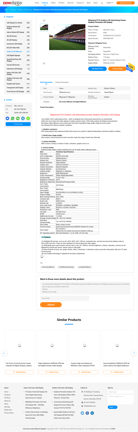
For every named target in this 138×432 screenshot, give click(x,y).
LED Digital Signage (18, 55)
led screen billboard (48, 267)
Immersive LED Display (18, 44)
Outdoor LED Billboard (18, 51)
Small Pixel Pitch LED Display (18, 60)
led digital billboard (84, 267)
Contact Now (18, 124)
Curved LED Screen (18, 65)
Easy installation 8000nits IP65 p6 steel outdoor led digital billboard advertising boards (116, 365)
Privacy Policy (9, 413)
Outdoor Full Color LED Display (18, 79)
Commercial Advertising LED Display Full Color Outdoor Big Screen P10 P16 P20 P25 (64, 405)
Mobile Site (8, 410)
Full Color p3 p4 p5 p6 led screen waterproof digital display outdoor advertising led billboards (19, 365)
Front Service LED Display (18, 91)
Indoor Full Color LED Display (18, 73)
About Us (7, 401)
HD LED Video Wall (18, 48)
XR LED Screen (18, 36)
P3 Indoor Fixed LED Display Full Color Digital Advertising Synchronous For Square (36, 395)
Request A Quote (125, 3)
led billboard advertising (66, 267)
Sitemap (7, 407)
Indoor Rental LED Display (18, 32)
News (6, 404)
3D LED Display (18, 40)
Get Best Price (97, 69)
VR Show (7, 398)
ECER (113, 429)
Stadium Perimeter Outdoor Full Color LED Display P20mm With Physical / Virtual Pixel (64, 395)
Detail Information (46, 82)
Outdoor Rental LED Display (18, 27)
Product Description (62, 82)
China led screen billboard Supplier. (35, 429)
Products (7, 395)
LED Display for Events (18, 23)
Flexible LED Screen (18, 84)
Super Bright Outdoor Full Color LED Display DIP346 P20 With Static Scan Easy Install (64, 415)
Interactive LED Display (18, 69)
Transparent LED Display (18, 88)
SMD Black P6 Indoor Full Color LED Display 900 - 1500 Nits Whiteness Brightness (35, 405)
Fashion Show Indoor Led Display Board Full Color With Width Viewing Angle (36, 415)
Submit (50, 304)
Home (6, 392)
